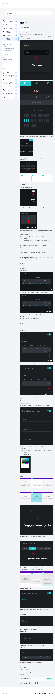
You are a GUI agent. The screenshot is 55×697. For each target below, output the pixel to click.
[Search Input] (29, 13)
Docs (24, 20)
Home (21, 20)
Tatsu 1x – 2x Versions (30, 20)
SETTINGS (24, 29)
